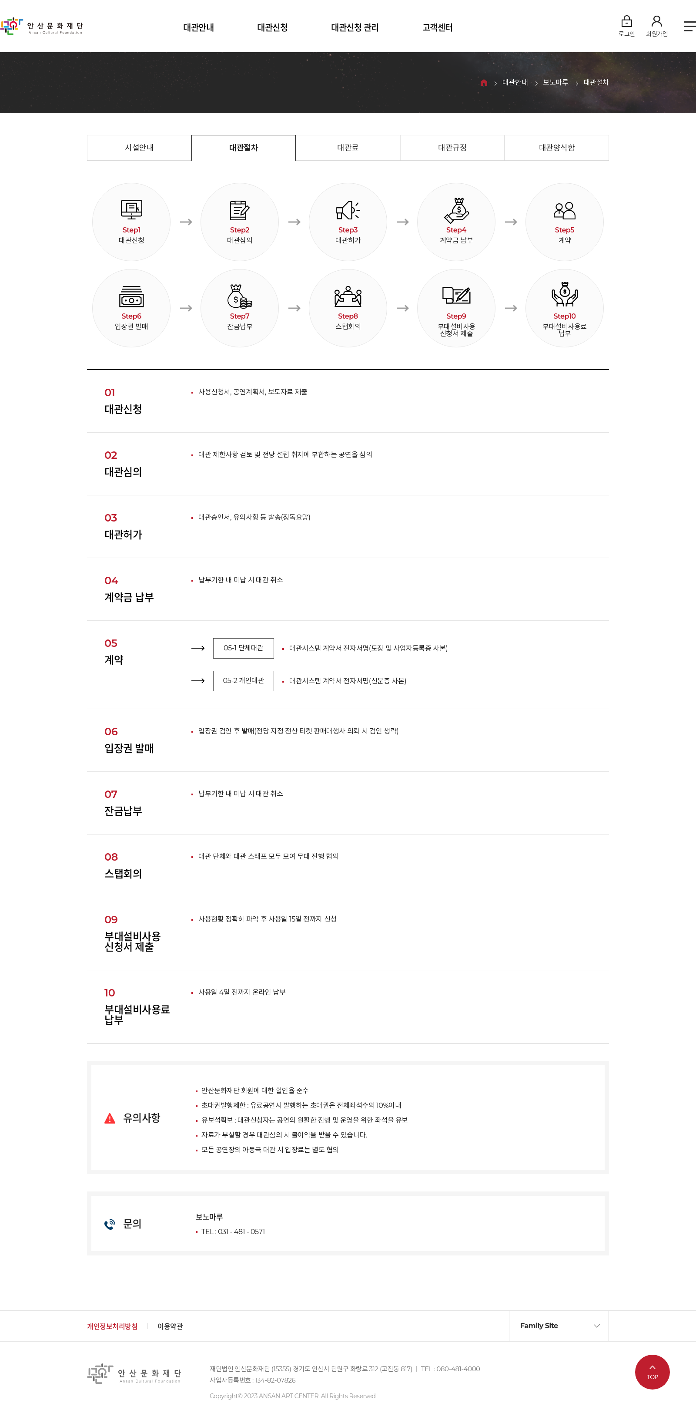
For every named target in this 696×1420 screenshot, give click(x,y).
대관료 (348, 148)
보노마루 (555, 83)
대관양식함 (557, 148)
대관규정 (452, 148)
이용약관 (170, 1326)
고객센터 (437, 28)
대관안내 (198, 28)
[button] (559, 1326)
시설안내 (139, 148)
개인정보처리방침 (112, 1326)
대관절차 (596, 83)
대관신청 (272, 28)
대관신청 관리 (355, 28)
